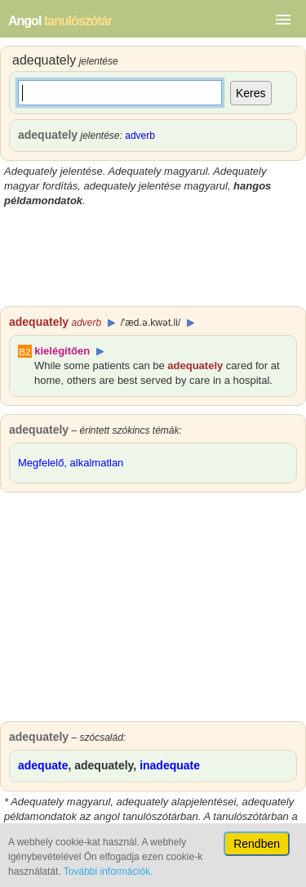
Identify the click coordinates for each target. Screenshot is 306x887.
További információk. (108, 871)
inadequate (170, 765)
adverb (140, 135)
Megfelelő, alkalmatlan (70, 463)
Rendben (256, 843)
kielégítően (62, 351)
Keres (251, 93)
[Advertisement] (153, 257)
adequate (43, 765)
